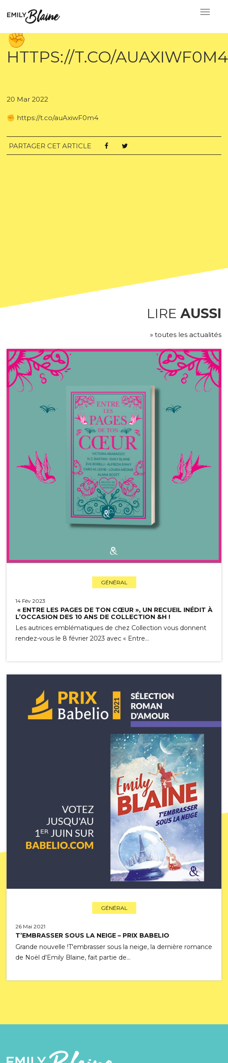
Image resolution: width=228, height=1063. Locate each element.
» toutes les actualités (185, 334)
